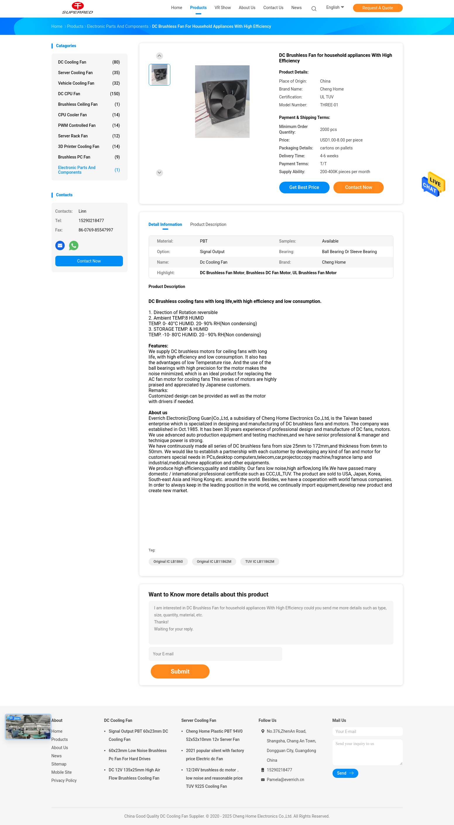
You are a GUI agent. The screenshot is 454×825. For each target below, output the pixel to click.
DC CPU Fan (89, 94)
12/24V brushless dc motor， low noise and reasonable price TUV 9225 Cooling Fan (214, 778)
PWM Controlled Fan (89, 125)
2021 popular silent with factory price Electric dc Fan (215, 754)
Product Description (208, 224)
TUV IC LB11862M (259, 562)
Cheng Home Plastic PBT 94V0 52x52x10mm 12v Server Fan (214, 735)
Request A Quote (377, 8)
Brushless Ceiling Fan (89, 104)
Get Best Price (304, 187)
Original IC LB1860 (168, 562)
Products (60, 739)
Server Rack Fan (89, 136)
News (57, 756)
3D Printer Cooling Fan (89, 146)
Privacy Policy (64, 780)
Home (57, 731)
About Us (60, 747)
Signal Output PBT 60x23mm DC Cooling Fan (138, 735)
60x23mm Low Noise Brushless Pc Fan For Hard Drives (138, 754)
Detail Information (165, 224)
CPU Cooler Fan (89, 115)
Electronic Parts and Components (89, 170)
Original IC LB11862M (214, 562)
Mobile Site (62, 772)
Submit (180, 671)
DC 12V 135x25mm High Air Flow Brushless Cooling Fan (134, 774)
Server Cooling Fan (89, 73)
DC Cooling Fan (89, 62)
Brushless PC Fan (89, 157)
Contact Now (89, 261)
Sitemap (59, 764)
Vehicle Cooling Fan (89, 83)
